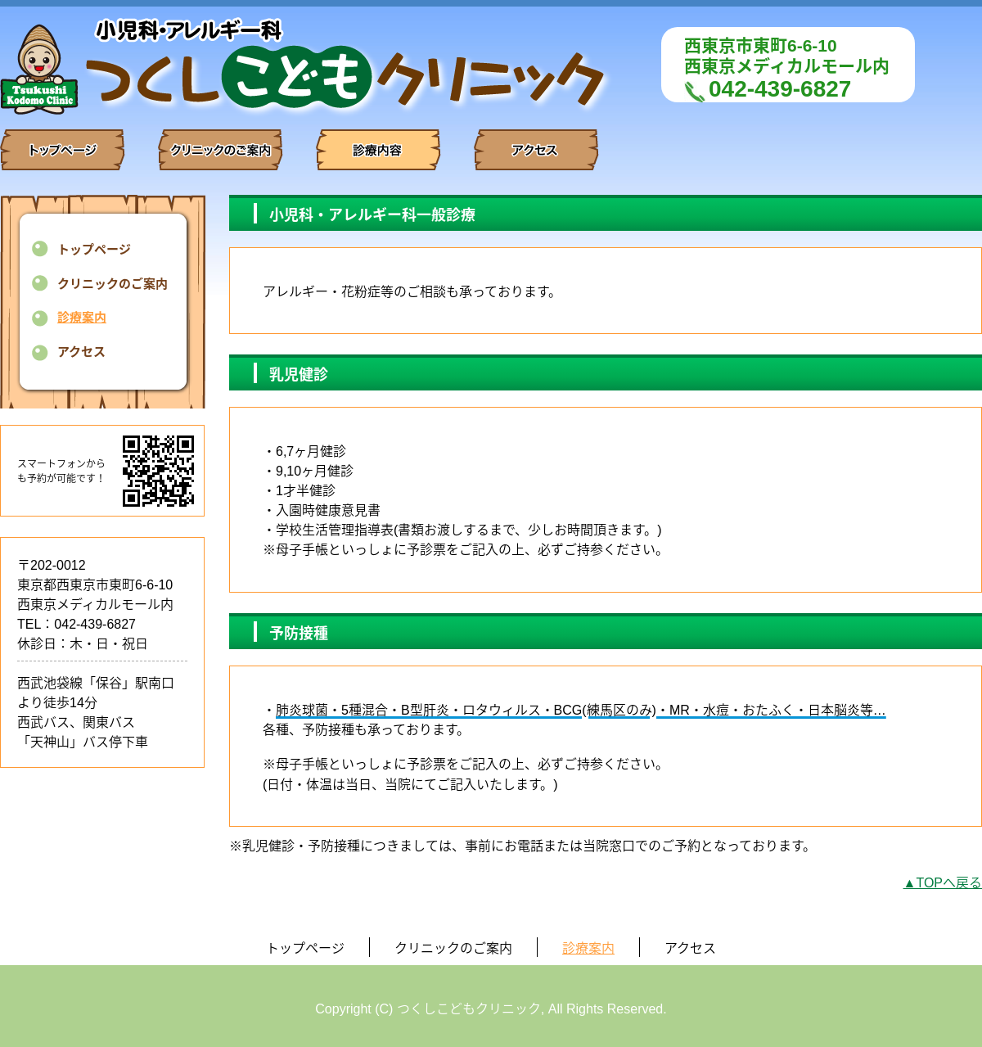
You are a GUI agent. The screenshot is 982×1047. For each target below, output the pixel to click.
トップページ (94, 249)
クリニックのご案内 (112, 284)
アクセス (81, 352)
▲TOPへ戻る (942, 883)
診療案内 (81, 317)
